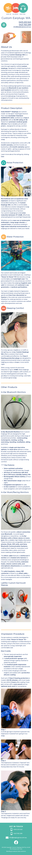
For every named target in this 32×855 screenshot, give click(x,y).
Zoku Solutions (21, 851)
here (2, 156)
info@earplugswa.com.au (22, 27)
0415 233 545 (25, 22)
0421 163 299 (25, 24)
